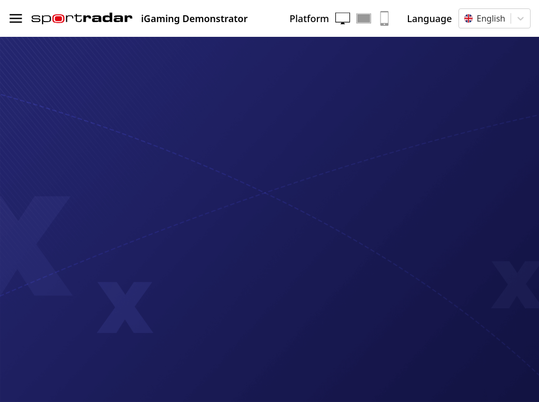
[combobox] (465, 18)
